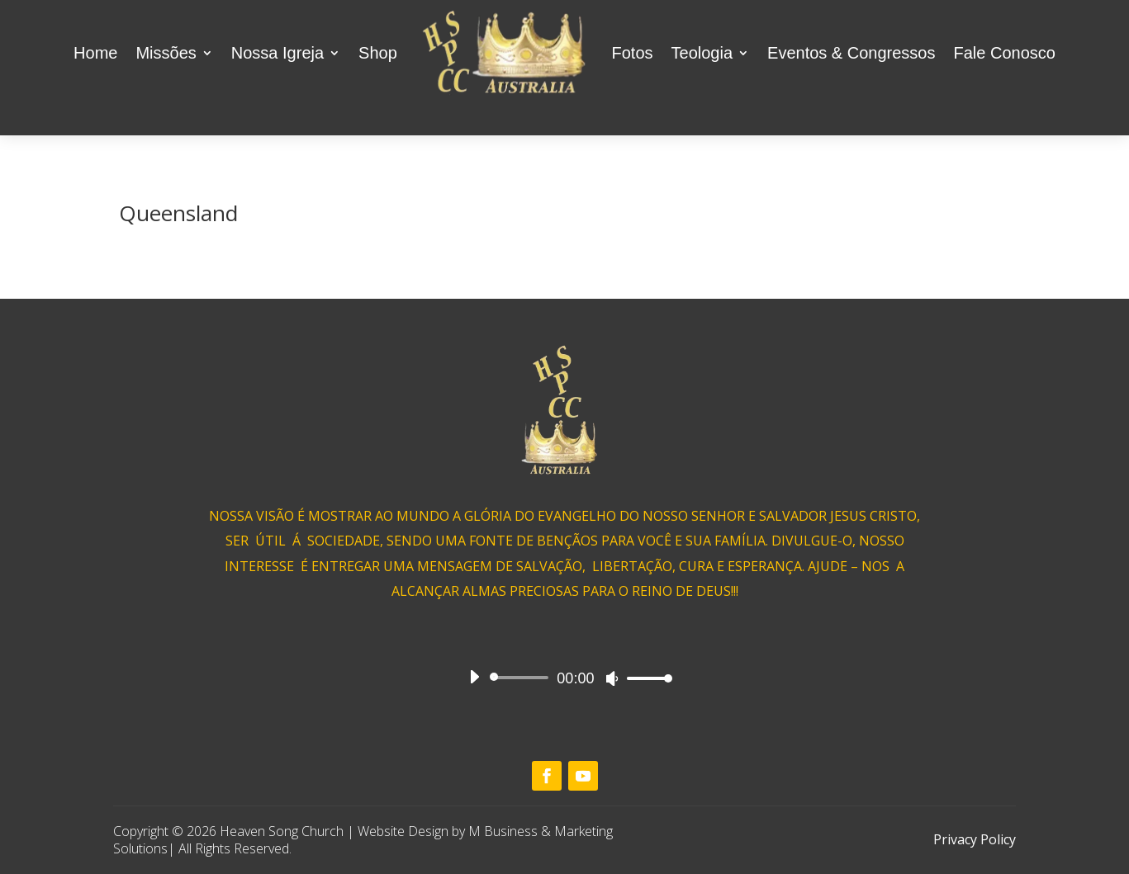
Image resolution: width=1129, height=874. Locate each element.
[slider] (522, 677)
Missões (165, 53)
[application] (565, 677)
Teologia (702, 53)
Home (95, 53)
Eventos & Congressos (851, 53)
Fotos (632, 53)
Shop (377, 53)
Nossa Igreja (277, 53)
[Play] (474, 677)
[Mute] (612, 678)
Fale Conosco (1004, 53)
